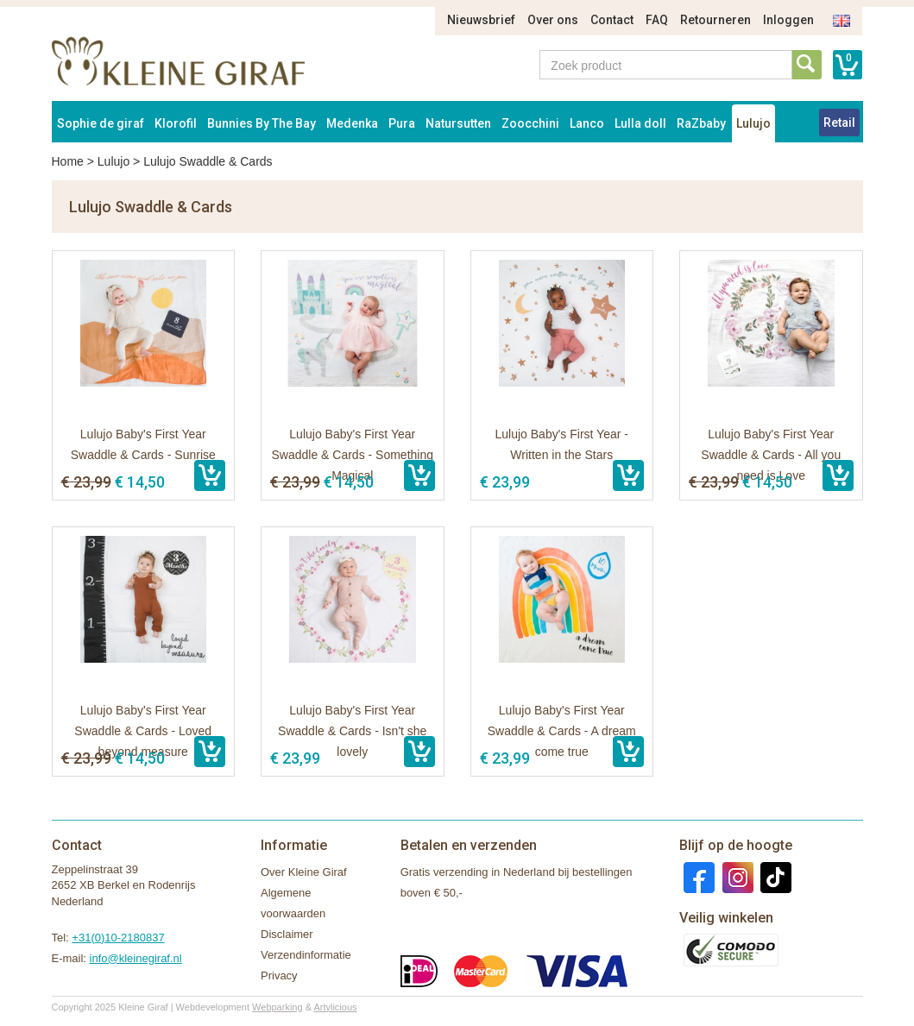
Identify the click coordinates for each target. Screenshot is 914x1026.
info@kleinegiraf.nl (136, 958)
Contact (611, 20)
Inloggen (788, 20)
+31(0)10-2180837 (118, 937)
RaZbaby (701, 123)
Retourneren (715, 20)
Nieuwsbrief (481, 20)
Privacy (279, 975)
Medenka (352, 123)
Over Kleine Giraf (304, 871)
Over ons (552, 20)
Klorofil (175, 123)
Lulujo (753, 123)
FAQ (657, 20)
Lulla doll (640, 123)
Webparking (277, 1007)
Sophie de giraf (100, 123)
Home (68, 161)
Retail (839, 122)
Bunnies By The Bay (261, 123)
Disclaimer (287, 934)
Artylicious (334, 1007)
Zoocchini (530, 123)
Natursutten (458, 123)
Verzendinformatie (306, 954)
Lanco (587, 123)
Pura (401, 123)
